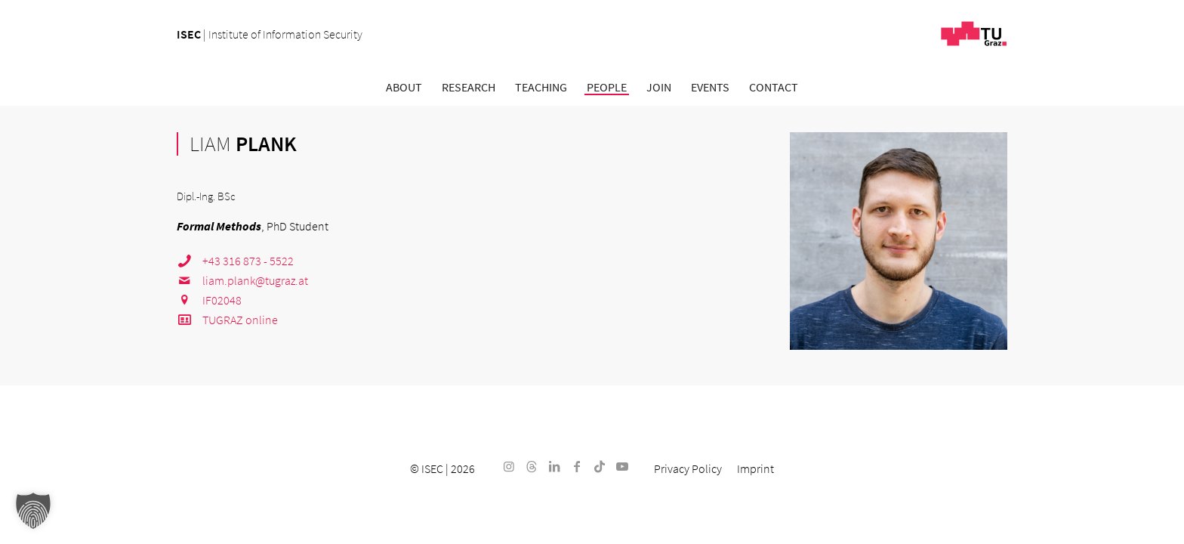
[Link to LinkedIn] (554, 466)
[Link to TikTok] (599, 466)
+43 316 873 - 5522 (235, 260)
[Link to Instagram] (509, 466)
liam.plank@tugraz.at (242, 280)
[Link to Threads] (531, 466)
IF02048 (209, 300)
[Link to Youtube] (622, 466)
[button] (33, 511)
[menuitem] (404, 87)
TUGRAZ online (227, 319)
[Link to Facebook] (577, 466)
